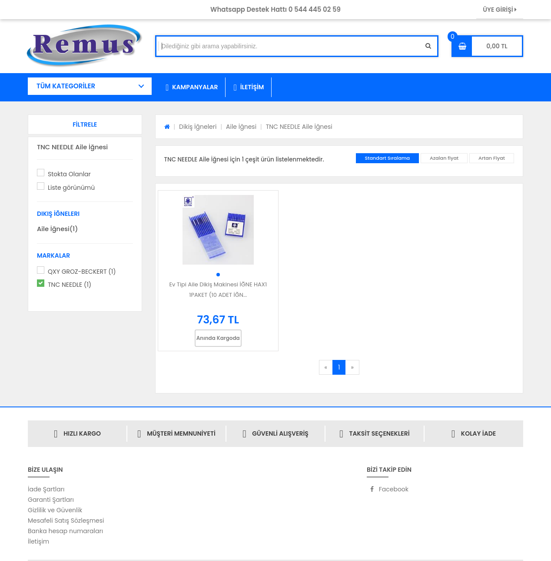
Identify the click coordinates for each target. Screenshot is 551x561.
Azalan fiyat (444, 158)
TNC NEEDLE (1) (69, 284)
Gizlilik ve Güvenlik (55, 510)
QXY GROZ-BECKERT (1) (82, 271)
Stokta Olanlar (69, 174)
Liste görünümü (71, 187)
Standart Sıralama (387, 158)
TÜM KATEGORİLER (66, 86)
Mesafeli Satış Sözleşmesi (66, 520)
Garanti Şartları (51, 499)
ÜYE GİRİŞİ (500, 9)
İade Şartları (46, 489)
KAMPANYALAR (192, 87)
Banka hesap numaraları (65, 531)
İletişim (38, 541)
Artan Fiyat (491, 158)
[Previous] (326, 367)
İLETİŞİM (248, 87)
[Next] (352, 367)
